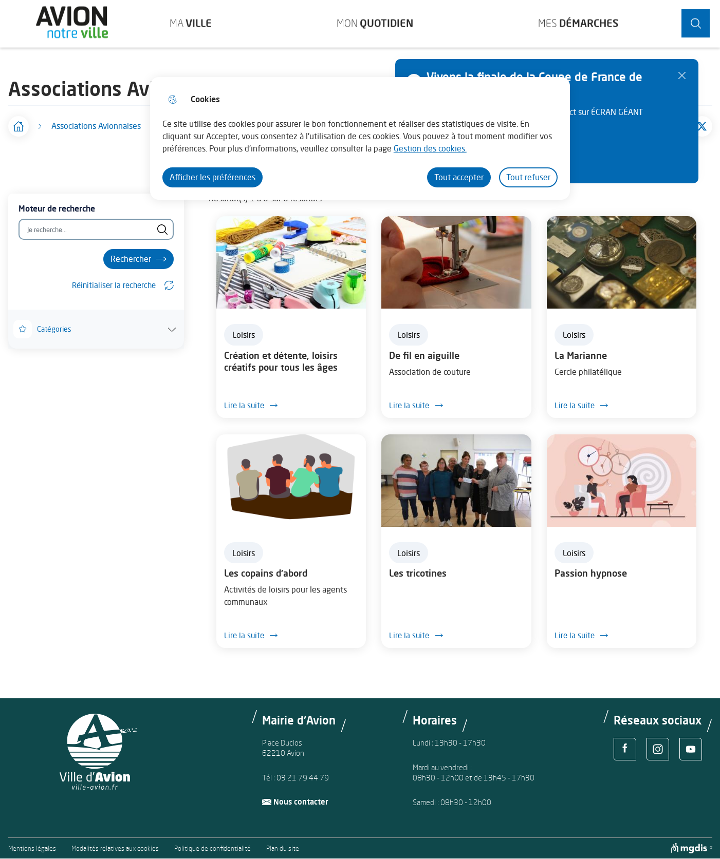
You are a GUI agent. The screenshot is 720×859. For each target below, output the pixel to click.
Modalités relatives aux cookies (115, 848)
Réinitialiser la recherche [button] (114, 285)
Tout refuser (528, 177)
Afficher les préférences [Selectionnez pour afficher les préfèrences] (212, 177)
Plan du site (282, 848)
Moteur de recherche (57, 209)
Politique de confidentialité (212, 848)
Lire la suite (253, 405)
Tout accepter (459, 177)
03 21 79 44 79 (302, 777)
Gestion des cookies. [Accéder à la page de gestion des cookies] (430, 148)
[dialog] (360, 138)
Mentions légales (32, 848)
